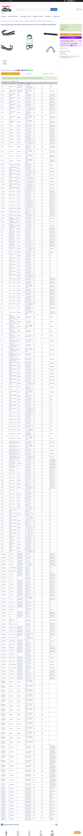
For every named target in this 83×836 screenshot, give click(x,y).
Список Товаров (13, 16)
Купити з (70, 37)
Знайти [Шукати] (53, 9)
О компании (56, 16)
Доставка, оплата (26, 16)
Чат (77, 832)
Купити (71, 34)
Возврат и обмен (38, 16)
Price (13, 21)
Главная (3, 16)
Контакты (48, 16)
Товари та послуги (7, 21)
